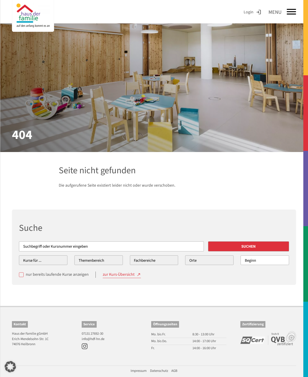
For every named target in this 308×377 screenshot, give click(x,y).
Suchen (248, 246)
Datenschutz (159, 370)
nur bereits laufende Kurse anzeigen (57, 274)
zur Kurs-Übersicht (119, 274)
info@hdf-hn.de (93, 339)
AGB (174, 370)
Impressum (139, 370)
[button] (10, 366)
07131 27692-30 (92, 333)
